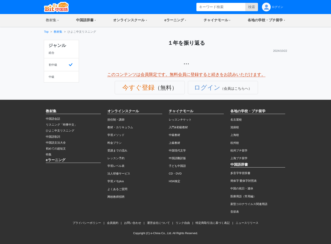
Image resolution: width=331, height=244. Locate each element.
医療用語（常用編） (243, 196)
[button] (52, 20)
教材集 (58, 31)
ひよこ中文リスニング (60, 130)
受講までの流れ (117, 150)
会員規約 (112, 222)
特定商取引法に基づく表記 (213, 222)
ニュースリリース (247, 222)
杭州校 (234, 142)
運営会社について (158, 222)
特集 (49, 154)
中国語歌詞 (53, 136)
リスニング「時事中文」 (61, 124)
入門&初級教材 (178, 127)
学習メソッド (116, 135)
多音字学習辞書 (240, 173)
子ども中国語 (177, 165)
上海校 (234, 135)
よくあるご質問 (117, 189)
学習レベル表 (116, 165)
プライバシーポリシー (87, 222)
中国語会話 (53, 118)
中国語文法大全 (56, 142)
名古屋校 (236, 119)
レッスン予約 (116, 158)
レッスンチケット (180, 119)
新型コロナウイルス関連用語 (248, 204)
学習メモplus (115, 181)
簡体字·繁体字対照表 (243, 180)
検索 (251, 7)
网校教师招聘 (116, 196)
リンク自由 (183, 222)
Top (46, 31)
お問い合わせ (132, 222)
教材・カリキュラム (120, 127)
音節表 (234, 211)
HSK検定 (174, 181)
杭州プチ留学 (238, 150)
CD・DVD (175, 173)
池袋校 (234, 127)
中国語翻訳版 (177, 158)
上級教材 (174, 142)
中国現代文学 (177, 150)
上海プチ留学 (238, 158)
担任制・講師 (116, 119)
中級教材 (174, 135)
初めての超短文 (56, 148)
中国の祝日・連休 (241, 188)
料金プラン (114, 142)
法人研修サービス (118, 173)
